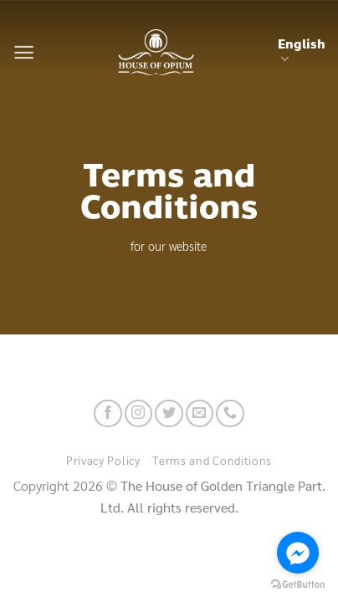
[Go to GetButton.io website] (298, 584)
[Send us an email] (199, 413)
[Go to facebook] (298, 553)
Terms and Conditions (212, 459)
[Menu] (24, 52)
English (301, 51)
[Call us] (229, 413)
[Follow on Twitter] (168, 413)
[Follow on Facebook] (107, 413)
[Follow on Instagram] (138, 413)
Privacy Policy (103, 459)
